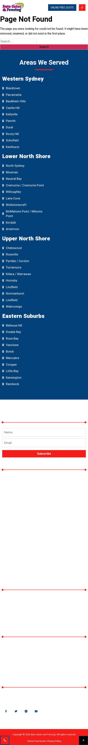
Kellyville (10, 114)
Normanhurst (13, 293)
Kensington (11, 377)
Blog (9, 547)
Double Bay (11, 332)
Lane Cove (11, 198)
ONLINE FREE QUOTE (62, 8)
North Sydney (13, 165)
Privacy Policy (54, 741)
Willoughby (11, 192)
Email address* (44, 442)
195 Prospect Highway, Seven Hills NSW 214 (40, 658)
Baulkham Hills (14, 101)
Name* (44, 432)
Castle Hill (11, 108)
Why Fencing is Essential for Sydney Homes (39, 616)
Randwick (10, 384)
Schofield (10, 140)
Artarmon (10, 229)
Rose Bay (10, 338)
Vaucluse (10, 345)
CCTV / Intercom (19, 525)
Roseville (10, 254)
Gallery (11, 536)
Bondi (8, 351)
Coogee (9, 364)
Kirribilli (9, 222)
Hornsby (9, 280)
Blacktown (11, 88)
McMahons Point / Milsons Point (22, 214)
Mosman (10, 172)
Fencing (12, 502)
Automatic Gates (19, 491)
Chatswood (12, 248)
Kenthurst (10, 147)
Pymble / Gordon (15, 261)
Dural (7, 127)
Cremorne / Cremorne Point (23, 185)
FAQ (9, 558)
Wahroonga (12, 306)
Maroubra (10, 358)
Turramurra (11, 267)
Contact (12, 569)
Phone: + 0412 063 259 (22, 669)
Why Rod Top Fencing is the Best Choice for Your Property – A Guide (43, 602)
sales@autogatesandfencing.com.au (33, 697)
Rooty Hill (10, 134)
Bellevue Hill (12, 325)
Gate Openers (17, 513)
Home (11, 480)
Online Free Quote (36, 741)
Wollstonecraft (14, 205)
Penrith (9, 121)
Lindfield (10, 287)
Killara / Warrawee (16, 274)
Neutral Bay (12, 178)
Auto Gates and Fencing (23, 647)
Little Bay (10, 371)
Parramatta (11, 95)
